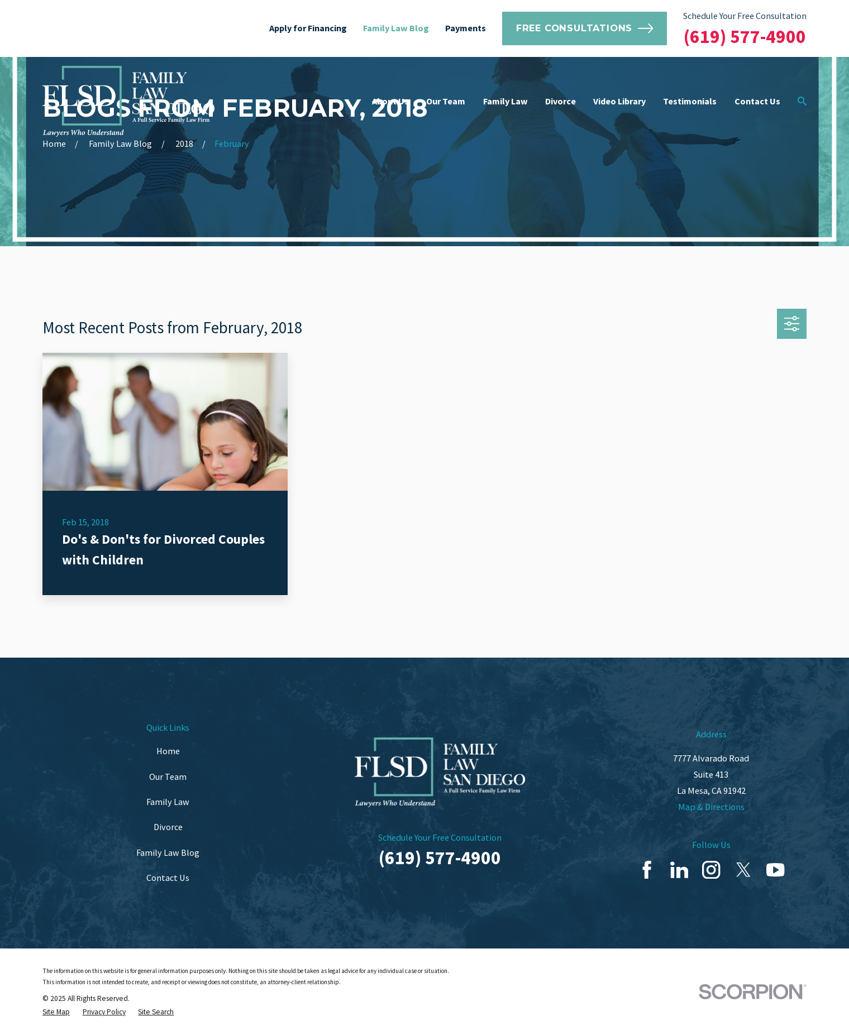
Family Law (167, 801)
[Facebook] (647, 870)
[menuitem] (56, 1012)
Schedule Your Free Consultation (745, 15)
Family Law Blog (396, 27)
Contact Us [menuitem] (757, 101)
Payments (465, 27)
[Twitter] (743, 870)
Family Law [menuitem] (505, 101)
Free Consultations (585, 28)
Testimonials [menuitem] (690, 101)
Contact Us (167, 877)
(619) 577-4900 (745, 36)
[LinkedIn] (679, 870)
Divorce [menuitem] (560, 101)
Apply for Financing (308, 27)
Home (168, 750)
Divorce (168, 826)
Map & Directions (711, 806)
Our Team (168, 776)
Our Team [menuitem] (445, 101)
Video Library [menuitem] (619, 101)
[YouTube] (775, 870)
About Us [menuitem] (390, 101)
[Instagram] (711, 870)
